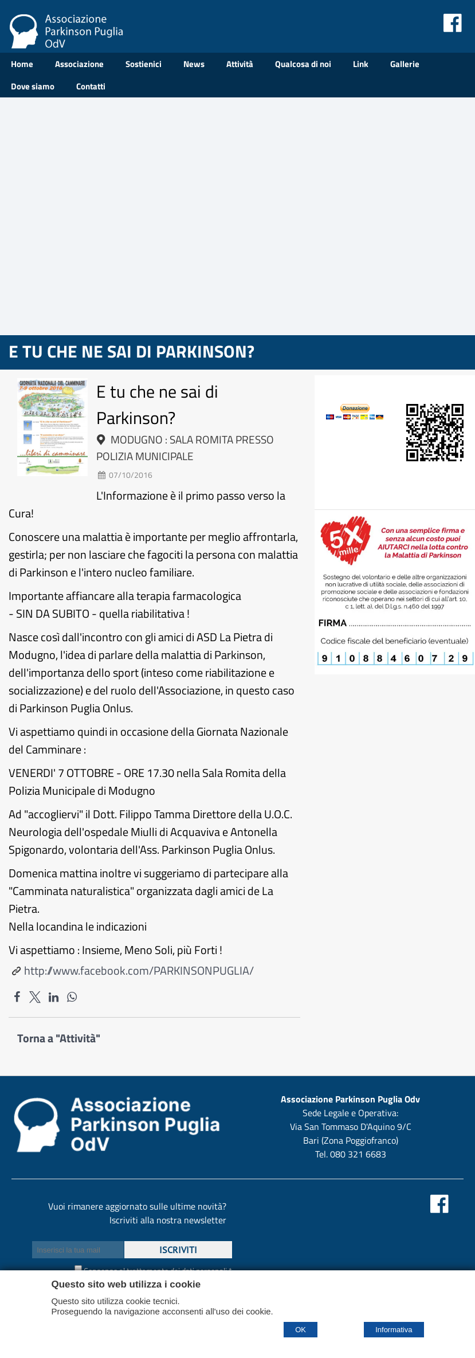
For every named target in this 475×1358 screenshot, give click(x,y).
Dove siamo (32, 86)
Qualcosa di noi (303, 63)
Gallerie (404, 63)
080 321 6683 (358, 1154)
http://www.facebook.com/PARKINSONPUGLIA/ (139, 970)
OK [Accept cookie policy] (300, 1329)
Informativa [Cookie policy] (393, 1329)
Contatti (90, 86)
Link (360, 63)
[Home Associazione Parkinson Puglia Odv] (66, 44)
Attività (239, 63)
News (194, 63)
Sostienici (143, 63)
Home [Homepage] (22, 63)
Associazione (79, 63)
